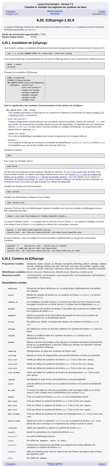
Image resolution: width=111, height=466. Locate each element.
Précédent (10, 11)
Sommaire (55, 13)
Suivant (101, 11)
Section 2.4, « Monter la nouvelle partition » (48, 175)
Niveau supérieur (55, 11)
